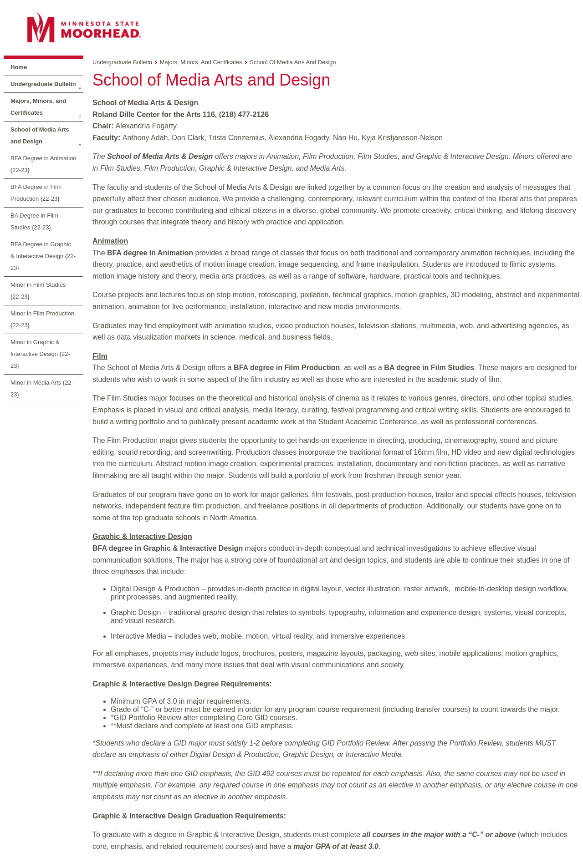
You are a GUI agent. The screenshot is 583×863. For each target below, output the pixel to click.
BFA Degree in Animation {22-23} (43, 164)
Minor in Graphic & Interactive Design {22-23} (40, 354)
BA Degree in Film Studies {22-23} (34, 221)
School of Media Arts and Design (39, 135)
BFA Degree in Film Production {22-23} (35, 192)
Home (18, 67)
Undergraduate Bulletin (43, 84)
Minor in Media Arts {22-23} (41, 388)
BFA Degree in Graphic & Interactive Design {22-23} (43, 256)
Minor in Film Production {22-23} (42, 319)
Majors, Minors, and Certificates (38, 106)
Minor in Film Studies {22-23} (38, 290)
